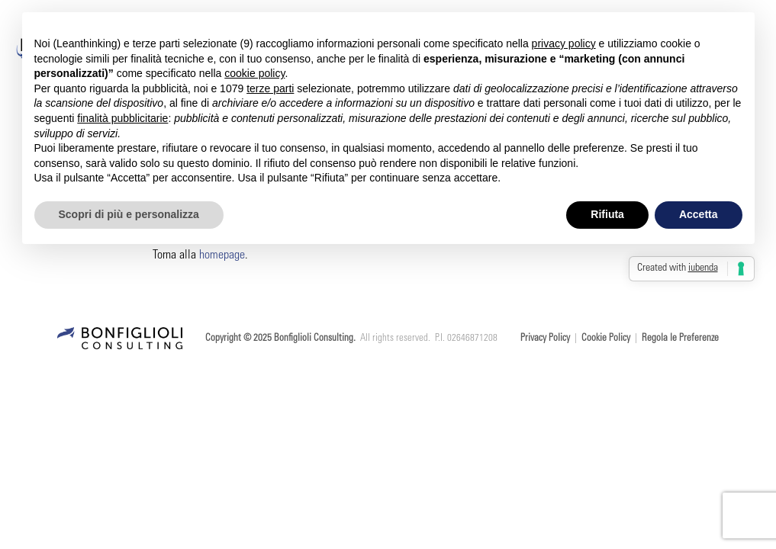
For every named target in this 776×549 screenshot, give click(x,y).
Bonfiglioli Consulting (313, 339)
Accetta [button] (698, 214)
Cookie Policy (605, 339)
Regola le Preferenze (680, 339)
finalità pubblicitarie (122, 118)
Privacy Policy (545, 339)
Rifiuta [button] (607, 214)
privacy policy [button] (564, 43)
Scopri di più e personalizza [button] (129, 214)
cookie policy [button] (254, 73)
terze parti (270, 88)
